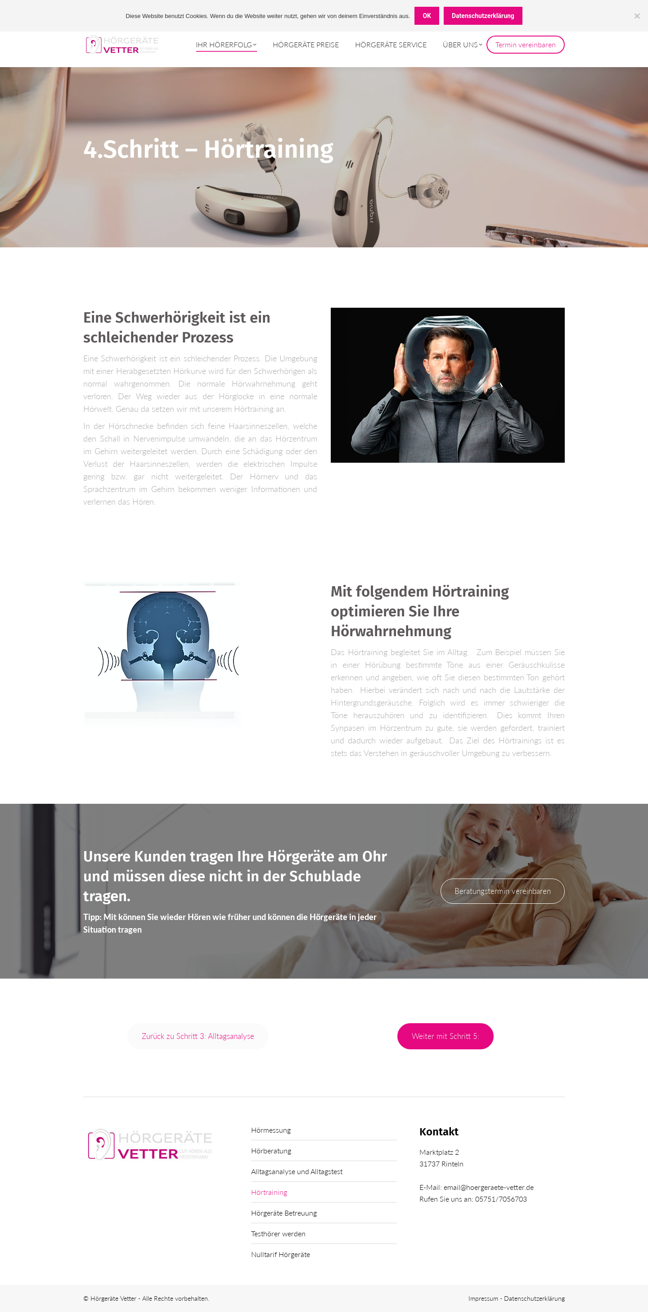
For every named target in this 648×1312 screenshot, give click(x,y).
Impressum (484, 1298)
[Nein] (636, 15)
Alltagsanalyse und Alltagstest (296, 1171)
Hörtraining (269, 1192)
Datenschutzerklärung (534, 1298)
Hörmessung (271, 1129)
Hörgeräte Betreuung (284, 1212)
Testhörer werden (278, 1233)
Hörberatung (271, 1150)
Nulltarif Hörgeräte (280, 1254)
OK (427, 15)
